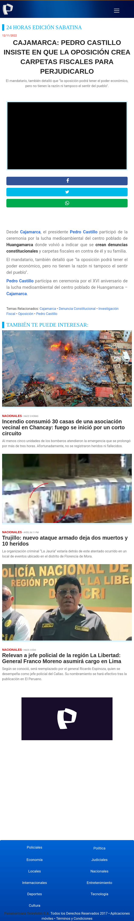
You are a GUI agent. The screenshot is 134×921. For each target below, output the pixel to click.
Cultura (34, 905)
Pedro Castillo (84, 231)
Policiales (34, 847)
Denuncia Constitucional (77, 309)
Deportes (34, 894)
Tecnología (99, 894)
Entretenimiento (99, 883)
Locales (34, 871)
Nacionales (99, 871)
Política (99, 848)
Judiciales (99, 860)
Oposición (25, 314)
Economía (35, 860)
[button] (116, 11)
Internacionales (34, 883)
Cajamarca (30, 231)
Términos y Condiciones (74, 919)
